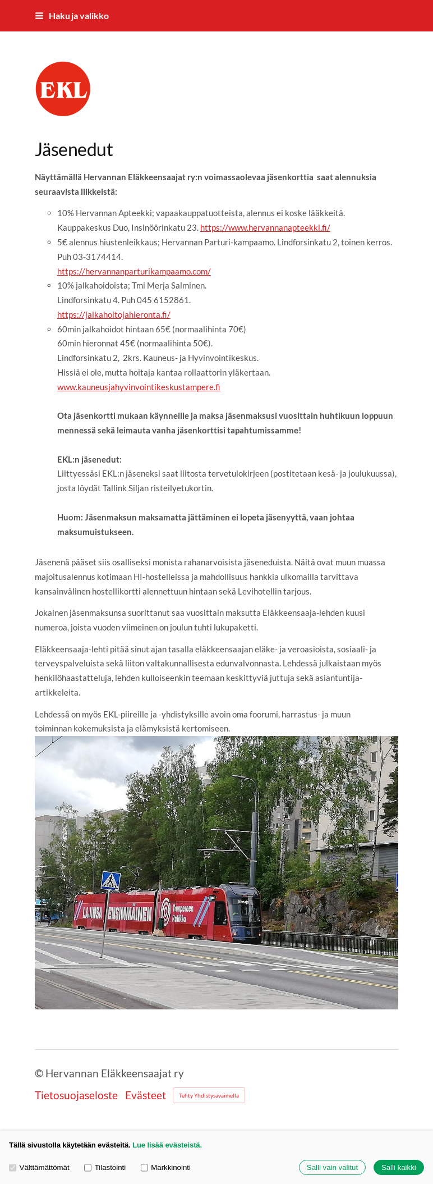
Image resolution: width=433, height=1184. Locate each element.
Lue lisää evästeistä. (167, 1145)
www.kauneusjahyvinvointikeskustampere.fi (138, 387)
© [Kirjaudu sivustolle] (40, 1073)
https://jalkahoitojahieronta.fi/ (114, 314)
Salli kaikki (398, 1167)
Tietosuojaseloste (76, 1095)
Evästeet (145, 1095)
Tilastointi (105, 1167)
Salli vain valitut (332, 1167)
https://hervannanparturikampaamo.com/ (134, 271)
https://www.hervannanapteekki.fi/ (265, 227)
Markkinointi (166, 1167)
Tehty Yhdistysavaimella (209, 1095)
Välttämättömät (39, 1167)
